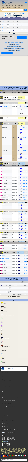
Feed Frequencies (7, 443)
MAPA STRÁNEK (16, 7)
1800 (26, 162)
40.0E (26, 12)
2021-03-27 (25, 255)
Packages (4, 420)
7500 (26, 96)
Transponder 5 (11, 50)
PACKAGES (20, 5)
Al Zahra (3, 261)
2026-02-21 (25, 106)
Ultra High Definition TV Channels (10, 429)
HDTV (12, 42)
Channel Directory (5, 417)
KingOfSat (23, 459)
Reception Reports (5, 414)
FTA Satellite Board (7, 445)
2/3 (25, 253)
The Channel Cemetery (6, 423)
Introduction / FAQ (5, 372)
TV (8, 42)
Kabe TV (3, 255)
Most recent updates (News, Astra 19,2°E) (10, 397)
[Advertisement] (14, 72)
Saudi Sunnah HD (5, 258)
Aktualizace (25, 92)
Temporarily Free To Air (19, 48)
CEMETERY (9, 7)
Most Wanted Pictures (6, 426)
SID (19, 92)
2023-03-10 (25, 273)
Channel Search (5, 409)
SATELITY (8, 5)
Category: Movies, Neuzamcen (9, 439)
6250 (26, 102)
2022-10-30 (25, 261)
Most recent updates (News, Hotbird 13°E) (10, 394)
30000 (25, 252)
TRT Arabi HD (4, 106)
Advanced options (22, 37)
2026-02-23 (25, 245)
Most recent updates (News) (8, 386)
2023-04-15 (25, 267)
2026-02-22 (25, 225)
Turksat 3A (19, 13)
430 (25, 211)
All (5, 42)
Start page (8, 368)
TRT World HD (5, 112)
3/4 (25, 97)
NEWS (3, 5)
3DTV (16, 42)
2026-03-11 (25, 213)
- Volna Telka (11, 420)
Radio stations (12, 44)
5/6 (25, 103)
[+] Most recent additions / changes (14, 46)
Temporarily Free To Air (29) (8, 406)
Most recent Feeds (7, 444)
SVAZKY (3, 7)
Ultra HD (21, 42)
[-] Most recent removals (8, 48)
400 (25, 202)
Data (17, 44)
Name (3, 92)
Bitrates (17, 50)
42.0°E (8, 16)
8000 (26, 123)
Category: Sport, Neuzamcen (9, 437)
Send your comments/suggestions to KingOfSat (11, 383)
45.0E (1, 12)
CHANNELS (14, 5)
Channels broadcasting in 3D (8, 432)
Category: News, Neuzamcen (9, 438)
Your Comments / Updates (14, 296)
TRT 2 (3, 158)
